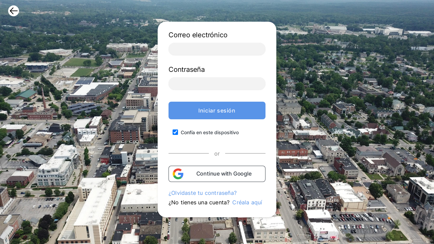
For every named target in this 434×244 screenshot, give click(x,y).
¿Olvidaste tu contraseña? (203, 192)
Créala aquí (247, 202)
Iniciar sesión (216, 110)
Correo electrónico (198, 35)
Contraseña (187, 69)
